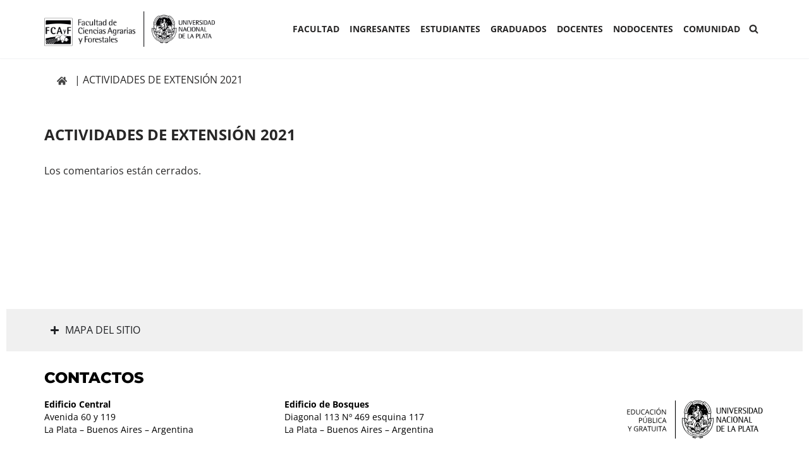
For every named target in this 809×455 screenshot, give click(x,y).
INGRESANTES (380, 29)
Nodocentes (643, 29)
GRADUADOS (518, 29)
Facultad (316, 29)
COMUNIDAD (711, 29)
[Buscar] (753, 28)
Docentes (580, 29)
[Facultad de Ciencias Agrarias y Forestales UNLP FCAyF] (129, 29)
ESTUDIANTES (450, 29)
